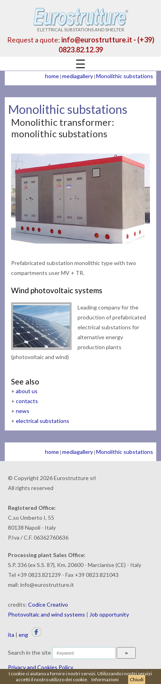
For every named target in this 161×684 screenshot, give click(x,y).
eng (23, 634)
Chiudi (137, 679)
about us (27, 391)
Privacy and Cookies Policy (40, 667)
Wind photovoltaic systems (56, 290)
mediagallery (77, 76)
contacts (27, 401)
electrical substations (42, 420)
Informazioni (105, 679)
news (22, 410)
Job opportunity (109, 614)
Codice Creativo (48, 604)
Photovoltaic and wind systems (46, 614)
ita (11, 634)
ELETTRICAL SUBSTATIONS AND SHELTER (80, 27)
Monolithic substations (124, 76)
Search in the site (29, 652)
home (52, 76)
